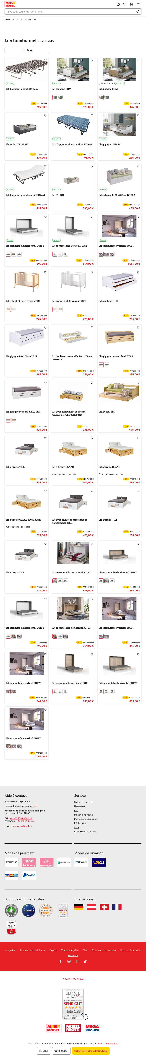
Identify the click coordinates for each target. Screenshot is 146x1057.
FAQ (76, 810)
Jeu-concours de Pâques (32, 950)
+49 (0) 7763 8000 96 (21, 818)
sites (35, 806)
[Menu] (138, 4)
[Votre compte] (118, 4)
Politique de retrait (83, 814)
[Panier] (131, 4)
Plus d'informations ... (108, 1043)
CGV (85, 950)
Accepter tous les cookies (90, 1051)
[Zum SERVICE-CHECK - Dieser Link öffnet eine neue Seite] (73, 1004)
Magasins (10, 950)
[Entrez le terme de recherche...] (73, 11)
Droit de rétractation (130, 950)
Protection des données (104, 950)
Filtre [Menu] (27, 50)
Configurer (61, 1051)
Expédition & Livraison (85, 831)
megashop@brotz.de (22, 826)
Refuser (43, 1051)
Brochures (73, 955)
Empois (53, 950)
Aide (76, 827)
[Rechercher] (138, 11)
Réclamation (80, 823)
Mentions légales (69, 950)
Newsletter (79, 806)
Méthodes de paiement (86, 819)
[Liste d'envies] (124, 4)
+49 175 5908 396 (25, 821)
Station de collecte (83, 802)
